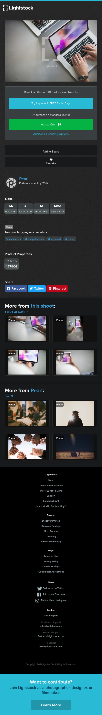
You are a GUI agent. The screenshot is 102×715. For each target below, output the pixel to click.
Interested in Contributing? (51, 506)
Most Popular (51, 531)
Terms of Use (51, 556)
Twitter (36, 288)
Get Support (51, 615)
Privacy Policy (51, 561)
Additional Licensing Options (51, 134)
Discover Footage (51, 526)
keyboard (54, 239)
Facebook (15, 288)
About (51, 480)
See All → (11, 396)
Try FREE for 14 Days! (51, 490)
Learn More (51, 705)
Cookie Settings (51, 566)
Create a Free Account (51, 485)
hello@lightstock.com (51, 646)
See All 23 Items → (16, 312)
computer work (34, 239)
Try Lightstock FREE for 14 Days (51, 103)
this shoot (42, 306)
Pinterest (57, 288)
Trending (51, 536)
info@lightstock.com (51, 626)
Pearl (23, 179)
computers (13, 239)
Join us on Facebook (54, 594)
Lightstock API (51, 501)
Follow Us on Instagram (54, 600)
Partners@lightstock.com (51, 636)
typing (69, 239)
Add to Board (51, 150)
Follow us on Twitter (54, 588)
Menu (95, 8)
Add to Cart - (51, 124)
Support (51, 495)
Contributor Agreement (51, 571)
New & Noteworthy (51, 541)
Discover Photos (51, 520)
